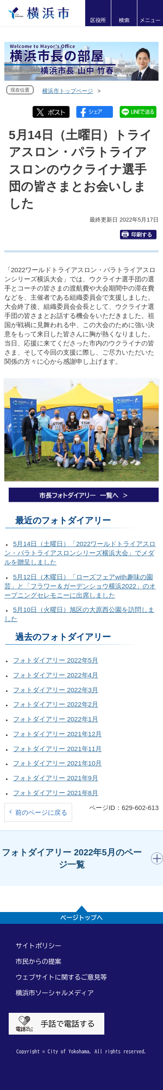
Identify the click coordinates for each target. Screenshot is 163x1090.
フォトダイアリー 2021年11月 (57, 748)
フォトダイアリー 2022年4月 (55, 675)
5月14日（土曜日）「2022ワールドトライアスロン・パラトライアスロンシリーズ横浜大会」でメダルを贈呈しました (80, 553)
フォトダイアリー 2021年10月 (57, 763)
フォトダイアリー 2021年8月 (55, 792)
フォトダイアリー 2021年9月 (55, 778)
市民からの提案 (38, 961)
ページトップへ (81, 918)
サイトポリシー (38, 946)
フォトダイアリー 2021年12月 (57, 734)
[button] (98, 13)
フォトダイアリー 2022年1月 (55, 719)
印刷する (137, 234)
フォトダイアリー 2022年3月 (55, 690)
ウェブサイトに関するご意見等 (61, 977)
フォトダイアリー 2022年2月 (55, 704)
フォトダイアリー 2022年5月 (55, 660)
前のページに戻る (41, 812)
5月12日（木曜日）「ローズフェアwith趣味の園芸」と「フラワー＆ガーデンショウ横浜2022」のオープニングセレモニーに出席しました (80, 586)
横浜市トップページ (67, 91)
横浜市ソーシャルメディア (55, 993)
